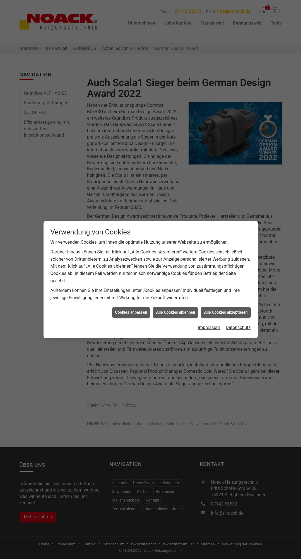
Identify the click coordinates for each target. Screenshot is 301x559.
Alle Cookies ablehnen (175, 305)
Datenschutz (238, 320)
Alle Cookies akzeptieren (225, 305)
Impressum (209, 320)
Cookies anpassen (131, 305)
